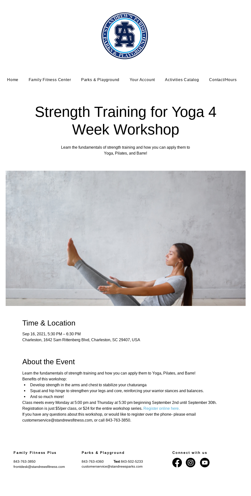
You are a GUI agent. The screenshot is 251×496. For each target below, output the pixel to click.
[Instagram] (190, 462)
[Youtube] (205, 462)
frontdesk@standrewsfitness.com (39, 467)
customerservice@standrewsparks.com (112, 466)
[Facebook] (177, 462)
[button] (53, 79)
